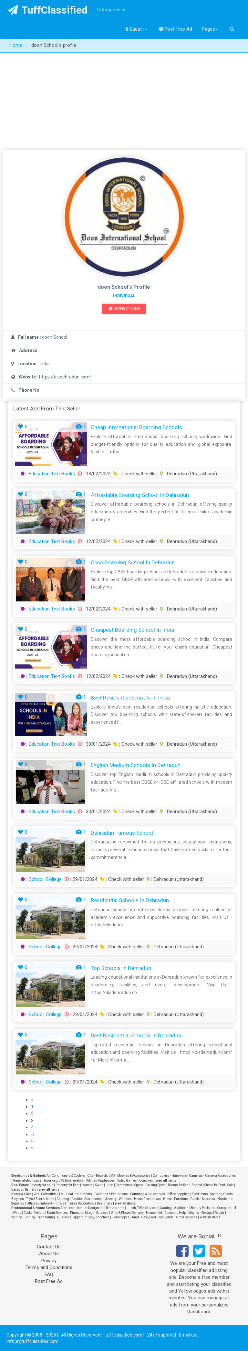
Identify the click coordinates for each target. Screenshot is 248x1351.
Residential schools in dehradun (130, 900)
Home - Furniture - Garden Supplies (189, 1199)
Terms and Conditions (49, 1267)
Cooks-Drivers (34, 1213)
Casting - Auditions (174, 1208)
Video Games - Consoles (135, 1180)
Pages (210, 29)
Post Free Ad (175, 29)
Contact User (124, 309)
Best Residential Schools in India (130, 697)
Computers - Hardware (170, 1175)
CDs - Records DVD (101, 1175)
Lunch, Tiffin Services (142, 1208)
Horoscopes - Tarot (125, 1217)
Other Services (186, 1217)
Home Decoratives (147, 1199)
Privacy (49, 1261)
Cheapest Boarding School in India (132, 630)
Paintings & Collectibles (147, 1194)
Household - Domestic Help (166, 1213)
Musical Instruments (76, 1194)
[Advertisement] (124, 101)
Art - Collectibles (46, 1194)
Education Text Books (52, 474)
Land (109, 1185)
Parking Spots (155, 1185)
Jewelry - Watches (118, 1199)
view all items (165, 1180)
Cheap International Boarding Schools (136, 427)
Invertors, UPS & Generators (64, 1180)
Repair (219, 1213)
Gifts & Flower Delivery (127, 1213)
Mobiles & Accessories (133, 1175)
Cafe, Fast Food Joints (157, 1217)
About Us (49, 1253)
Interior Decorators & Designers (89, 1203)
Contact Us (49, 1247)
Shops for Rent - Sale (218, 1185)
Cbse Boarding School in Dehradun (133, 562)
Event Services (57, 1213)
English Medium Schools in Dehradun (136, 765)
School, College (45, 879)
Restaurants (115, 1208)
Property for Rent (67, 1185)
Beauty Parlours (203, 1208)
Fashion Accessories (87, 1199)
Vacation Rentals (23, 1189)
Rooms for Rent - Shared (185, 1185)
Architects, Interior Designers (82, 1208)
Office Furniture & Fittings (45, 1203)
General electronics (27, 1180)
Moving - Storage (200, 1213)
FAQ (49, 1274)
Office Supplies (178, 1194)
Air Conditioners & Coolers (65, 1175)
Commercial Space (129, 1185)
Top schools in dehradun (121, 968)
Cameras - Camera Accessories (212, 1175)
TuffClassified (48, 10)
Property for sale (41, 1185)
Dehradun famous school (122, 833)
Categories (111, 10)
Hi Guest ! (136, 29)
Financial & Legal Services (89, 1213)
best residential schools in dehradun (136, 1035)
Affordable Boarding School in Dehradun (140, 495)
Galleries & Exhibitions (111, 1194)
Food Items (200, 1194)
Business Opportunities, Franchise (83, 1217)
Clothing (63, 1199)
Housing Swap (92, 1185)
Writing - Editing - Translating (33, 1217)
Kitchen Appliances (100, 1180)
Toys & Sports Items (40, 1199)
